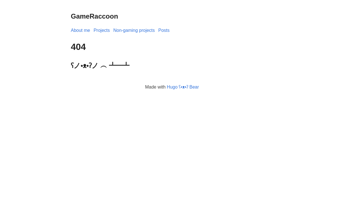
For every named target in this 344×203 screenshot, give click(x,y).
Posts (163, 30)
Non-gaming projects (134, 30)
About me (80, 30)
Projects (102, 30)
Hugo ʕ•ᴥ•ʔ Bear (183, 87)
